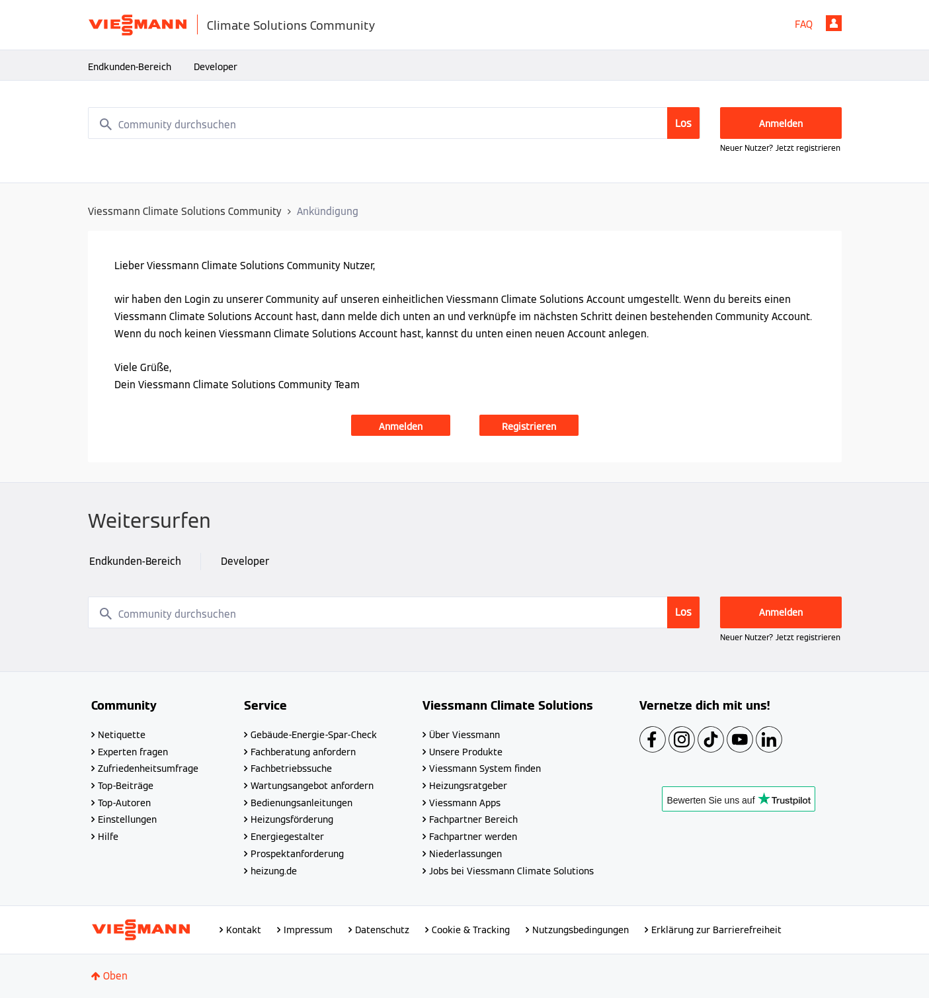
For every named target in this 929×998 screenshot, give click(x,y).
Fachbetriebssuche (291, 768)
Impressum (308, 930)
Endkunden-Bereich (129, 67)
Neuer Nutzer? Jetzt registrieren (780, 148)
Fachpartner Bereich (473, 819)
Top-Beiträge (125, 786)
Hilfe (108, 837)
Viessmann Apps (465, 803)
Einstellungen (127, 819)
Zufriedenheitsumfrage (148, 768)
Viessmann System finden (485, 768)
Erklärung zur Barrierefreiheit (716, 930)
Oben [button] (115, 976)
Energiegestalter (287, 837)
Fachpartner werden (473, 837)
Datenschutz (382, 930)
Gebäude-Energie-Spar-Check (314, 735)
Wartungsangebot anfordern (312, 786)
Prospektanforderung (297, 854)
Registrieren (529, 427)
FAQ (804, 24)
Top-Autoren (124, 803)
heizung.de (274, 871)
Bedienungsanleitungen (301, 803)
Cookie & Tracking (471, 930)
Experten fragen (133, 752)
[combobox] (394, 123)
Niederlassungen (465, 854)
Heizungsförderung (292, 819)
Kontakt (243, 930)
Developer (215, 67)
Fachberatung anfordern (303, 752)
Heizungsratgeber (468, 786)
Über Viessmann (464, 735)
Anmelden (834, 23)
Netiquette (121, 735)
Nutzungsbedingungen (580, 930)
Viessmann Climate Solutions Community (185, 211)
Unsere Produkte (466, 752)
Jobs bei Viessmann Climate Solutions (511, 871)
